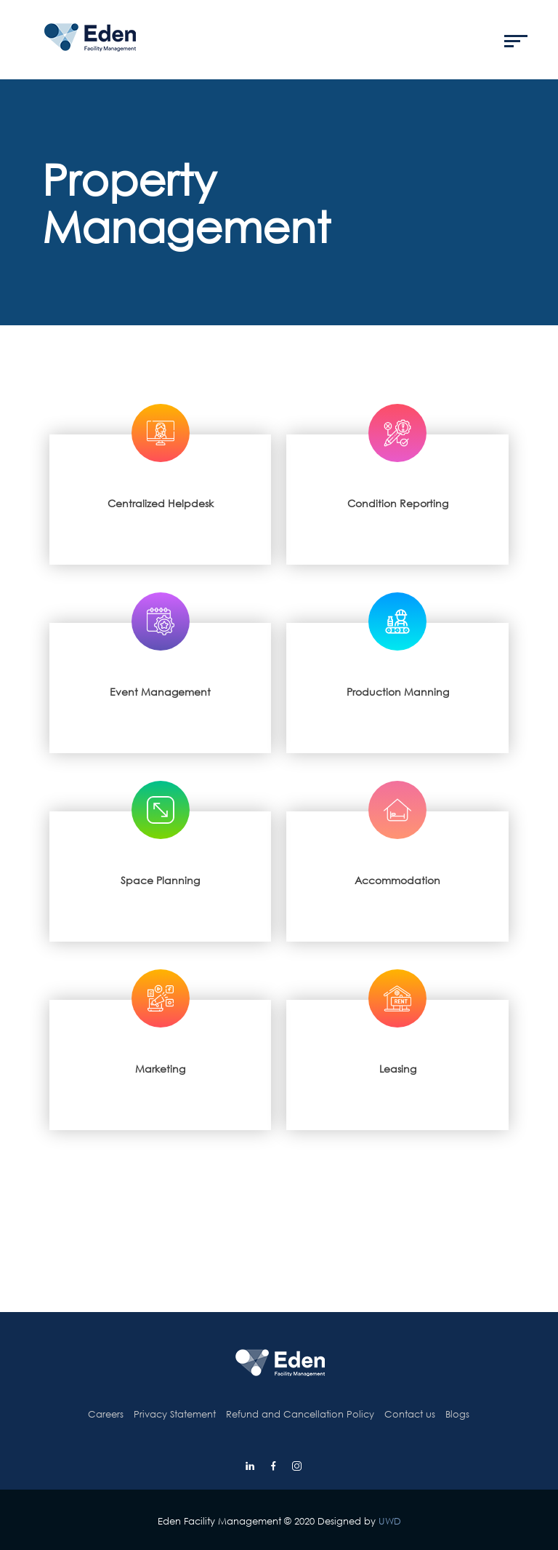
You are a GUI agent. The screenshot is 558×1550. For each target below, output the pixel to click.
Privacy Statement (175, 1414)
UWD (390, 1521)
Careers (106, 1414)
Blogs (457, 1414)
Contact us (409, 1414)
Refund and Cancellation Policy (300, 1414)
